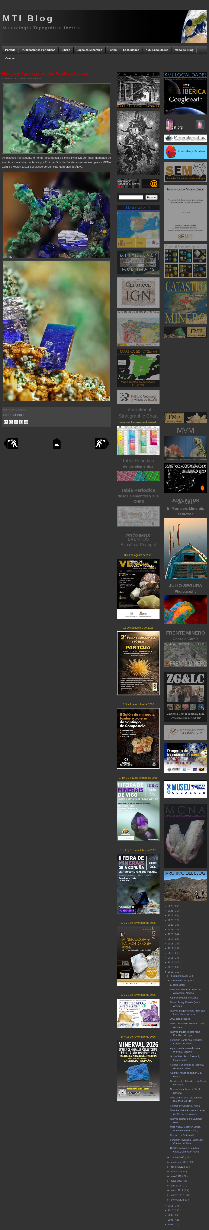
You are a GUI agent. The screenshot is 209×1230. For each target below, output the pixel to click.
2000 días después (180, 1018)
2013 (171, 967)
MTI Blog (28, 18)
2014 (171, 962)
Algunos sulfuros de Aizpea (184, 997)
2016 (171, 953)
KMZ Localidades (156, 49)
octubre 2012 (178, 1157)
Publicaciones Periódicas (38, 49)
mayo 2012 (177, 1181)
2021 (171, 929)
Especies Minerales (89, 49)
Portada (10, 49)
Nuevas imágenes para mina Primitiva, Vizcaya (45, 74)
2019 (171, 939)
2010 (171, 1210)
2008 (171, 1219)
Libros (66, 49)
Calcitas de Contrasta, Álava (185, 1105)
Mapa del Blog (184, 49)
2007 (171, 1224)
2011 (171, 1205)
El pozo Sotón (177, 985)
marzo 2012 (177, 1190)
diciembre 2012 (179, 976)
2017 (171, 948)
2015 (171, 957)
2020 (171, 934)
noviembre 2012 (179, 980)
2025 (171, 910)
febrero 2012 (177, 1195)
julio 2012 (176, 1171)
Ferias (113, 49)
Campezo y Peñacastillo (182, 1135)
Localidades (131, 49)
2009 (171, 1215)
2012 (171, 972)
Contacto (11, 58)
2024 (171, 915)
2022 (171, 925)
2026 (171, 906)
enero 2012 (177, 1199)
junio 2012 (176, 1176)
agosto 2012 (177, 1166)
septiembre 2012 (180, 1162)
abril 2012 (176, 1185)
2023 (171, 920)
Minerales (18, 415)
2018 (171, 943)
